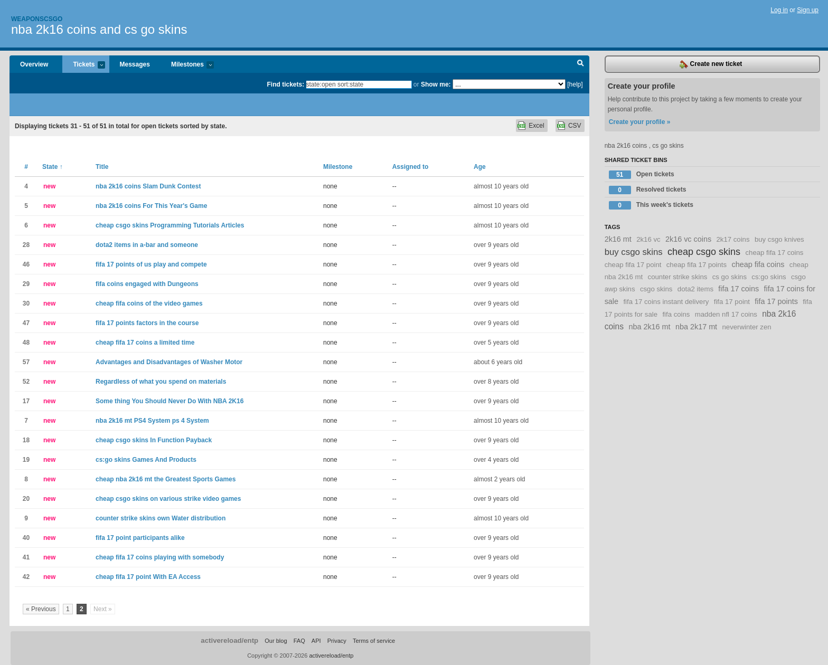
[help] (574, 84)
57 (26, 362)
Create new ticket (711, 64)
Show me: (436, 84)
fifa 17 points (776, 301)
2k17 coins (733, 239)
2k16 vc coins (688, 239)
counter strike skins (678, 277)
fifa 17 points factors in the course (147, 323)
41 (26, 557)
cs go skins (729, 277)
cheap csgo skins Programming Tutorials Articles (170, 225)
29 (26, 284)
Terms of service (374, 641)
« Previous (41, 609)
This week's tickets (651, 205)
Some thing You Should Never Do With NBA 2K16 (169, 401)
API (316, 641)
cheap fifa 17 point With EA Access (148, 577)
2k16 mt (618, 239)
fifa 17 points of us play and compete (151, 264)
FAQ (299, 641)
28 (26, 245)
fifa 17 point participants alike (140, 538)
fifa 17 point (732, 302)
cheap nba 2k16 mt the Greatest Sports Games (166, 479)
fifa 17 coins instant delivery (666, 302)
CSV (574, 125)
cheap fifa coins (757, 264)
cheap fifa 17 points (696, 265)
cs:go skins (768, 277)
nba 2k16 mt (649, 326)
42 (26, 577)
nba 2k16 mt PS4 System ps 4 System (152, 420)
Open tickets (641, 174)
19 (26, 459)
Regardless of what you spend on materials (161, 381)
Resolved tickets (647, 190)
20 (26, 498)
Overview (34, 64)
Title (102, 166)
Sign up (807, 10)
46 (26, 264)
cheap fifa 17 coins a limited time (145, 342)
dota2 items (695, 289)
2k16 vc (648, 239)
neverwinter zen (746, 327)
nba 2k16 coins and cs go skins (99, 29)
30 (26, 303)
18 (26, 440)
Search (580, 64)
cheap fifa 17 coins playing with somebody (160, 557)
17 (26, 401)
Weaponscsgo (36, 19)
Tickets (83, 65)
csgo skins (656, 289)
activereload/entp (229, 640)
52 (26, 381)
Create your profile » (640, 122)
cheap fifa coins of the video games (149, 303)
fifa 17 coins (738, 288)
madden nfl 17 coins (726, 314)
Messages (135, 64)
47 (26, 323)
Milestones (187, 65)
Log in (779, 10)
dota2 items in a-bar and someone (147, 245)
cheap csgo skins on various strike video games (168, 498)
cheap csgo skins (703, 251)
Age (480, 166)
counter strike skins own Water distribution (160, 518)
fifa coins (676, 314)
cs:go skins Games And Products (146, 459)
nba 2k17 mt (696, 326)
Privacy (336, 641)
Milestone (337, 166)
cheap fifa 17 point (633, 265)
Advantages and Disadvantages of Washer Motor (169, 362)
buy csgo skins (634, 252)
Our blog (276, 641)
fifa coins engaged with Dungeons (147, 284)
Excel (536, 125)
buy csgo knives (779, 239)
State (52, 166)
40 (26, 538)
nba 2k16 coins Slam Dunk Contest (148, 186)
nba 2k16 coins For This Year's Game (151, 206)
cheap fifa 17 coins (774, 252)
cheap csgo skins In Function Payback (154, 440)
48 (26, 342)
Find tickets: (286, 84)
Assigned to (410, 166)
